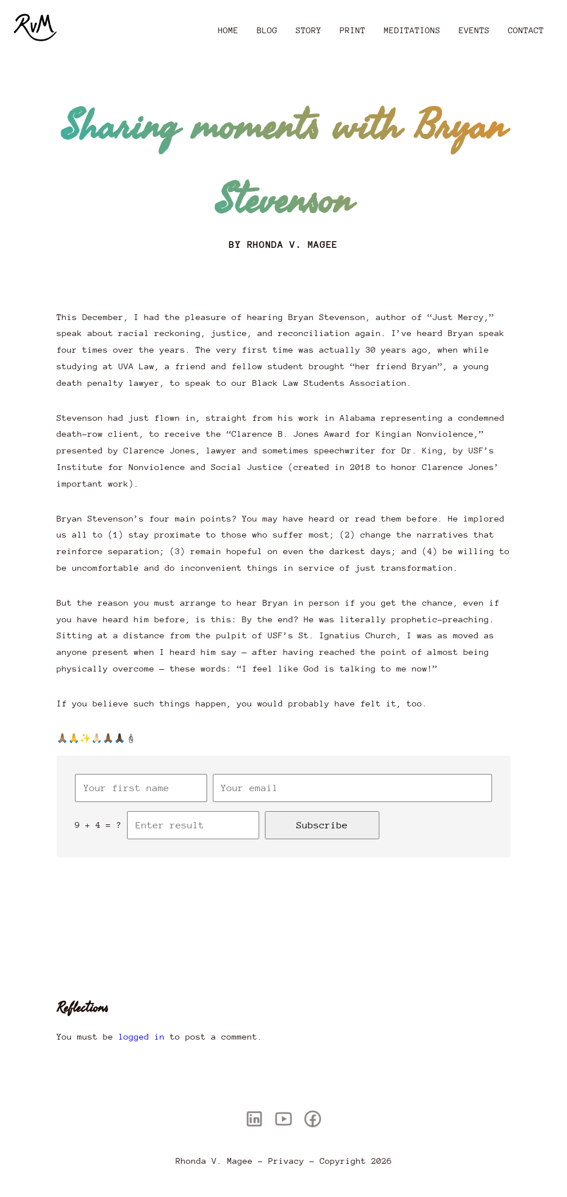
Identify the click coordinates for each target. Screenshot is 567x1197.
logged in (141, 1036)
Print (353, 30)
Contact (526, 30)
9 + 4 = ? (98, 824)
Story (309, 30)
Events (474, 30)
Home (228, 30)
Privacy (286, 1161)
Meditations (412, 30)
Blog (267, 30)
